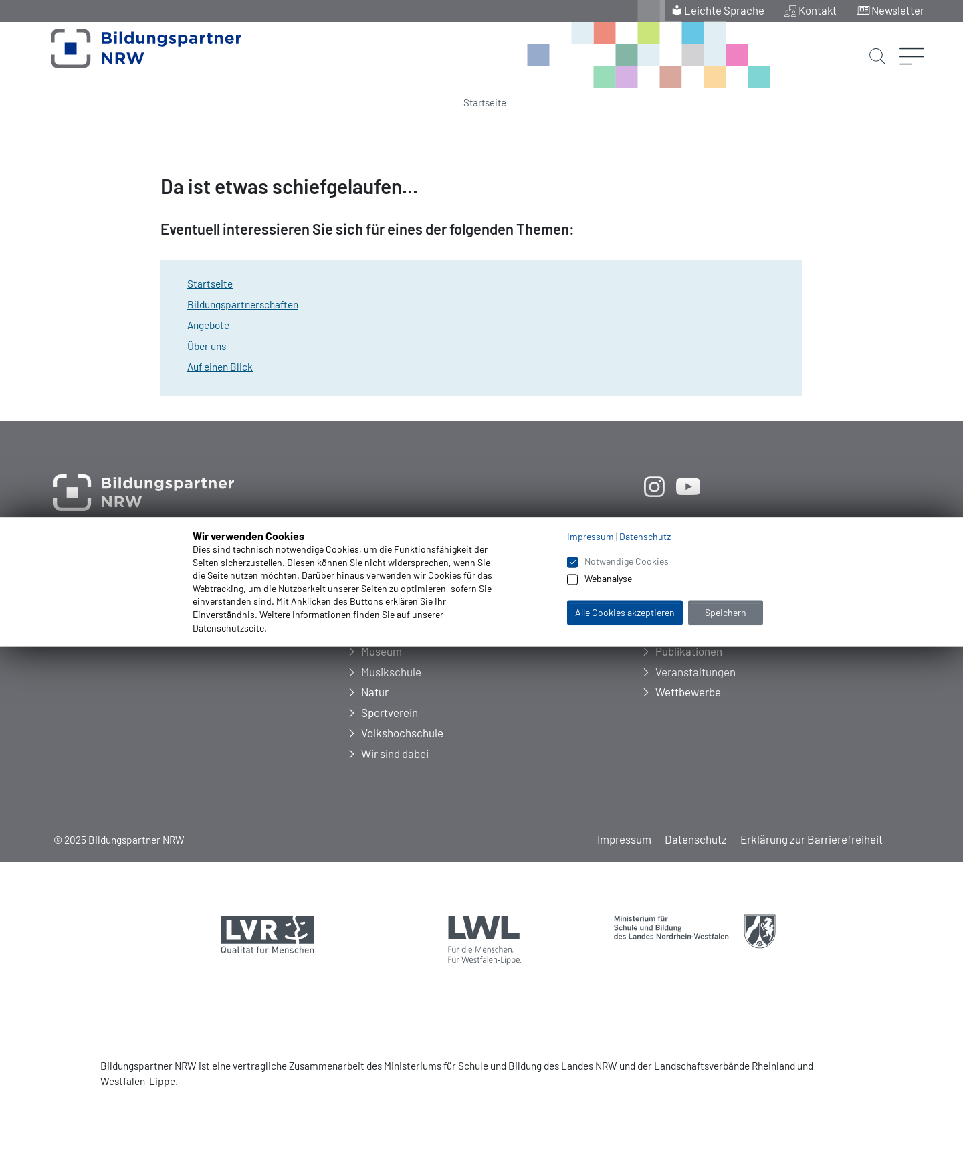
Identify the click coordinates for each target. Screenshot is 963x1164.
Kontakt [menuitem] (817, 10)
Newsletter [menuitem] (897, 10)
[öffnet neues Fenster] (654, 486)
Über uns (206, 346)
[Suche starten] (877, 45)
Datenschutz (696, 839)
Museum (381, 651)
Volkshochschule (402, 732)
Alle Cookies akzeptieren (625, 612)
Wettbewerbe (688, 691)
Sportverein (389, 712)
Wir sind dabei (395, 753)
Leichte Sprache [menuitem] (723, 10)
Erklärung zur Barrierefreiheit (811, 839)
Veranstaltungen (695, 671)
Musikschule (391, 671)
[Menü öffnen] (911, 36)
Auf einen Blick (220, 367)
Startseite (484, 102)
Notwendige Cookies (626, 561)
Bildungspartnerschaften (242, 304)
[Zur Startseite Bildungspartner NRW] (129, 56)
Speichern (725, 612)
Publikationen (688, 651)
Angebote (208, 325)
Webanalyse (608, 579)
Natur (375, 691)
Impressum (624, 839)
